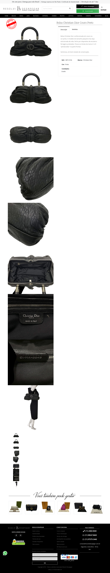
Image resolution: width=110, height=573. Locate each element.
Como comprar (61, 531)
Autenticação (87, 11)
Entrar (103, 8)
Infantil (79, 16)
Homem (54, 16)
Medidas (75, 29)
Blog (106, 16)
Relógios (36, 16)
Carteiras (45, 16)
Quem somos (36, 531)
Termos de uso (36, 539)
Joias (28, 16)
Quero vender (60, 541)
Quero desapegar (87, 6)
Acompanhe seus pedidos (64, 539)
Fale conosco (36, 544)
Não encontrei (60, 544)
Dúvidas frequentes (38, 541)
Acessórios (98, 16)
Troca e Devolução (62, 533)
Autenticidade (36, 533)
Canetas (88, 16)
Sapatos (70, 16)
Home (6, 16)
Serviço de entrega (62, 536)
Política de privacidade (38, 536)
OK (45, 563)
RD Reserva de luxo (62, 547)
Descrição (64, 30)
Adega (21, 16)
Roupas (62, 16)
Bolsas (14, 16)
